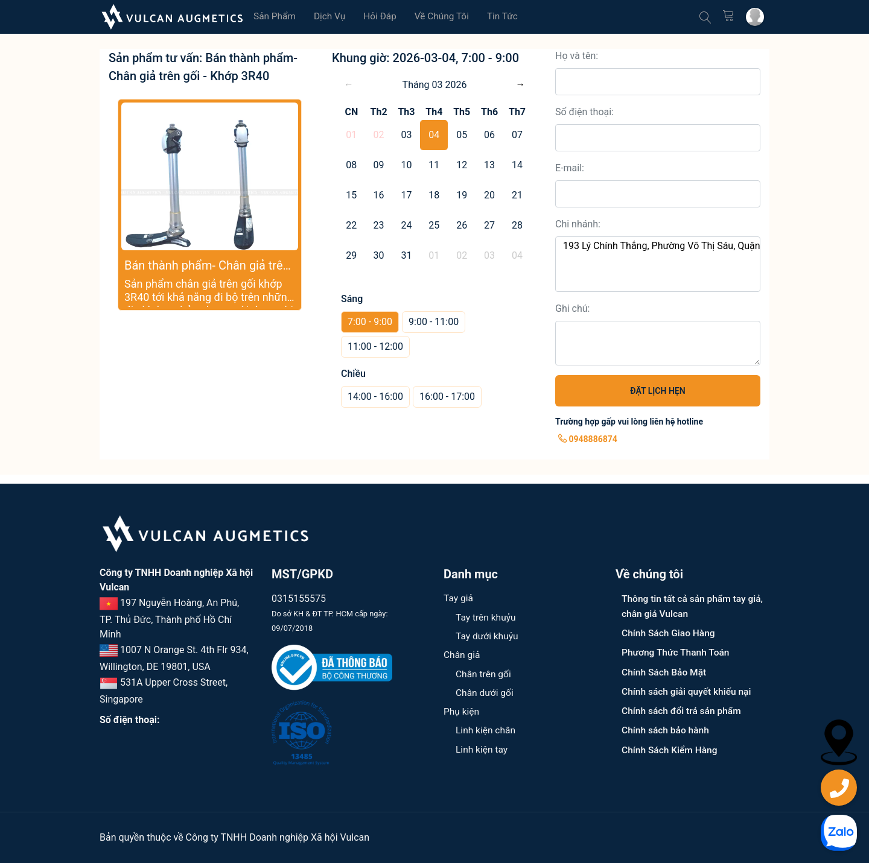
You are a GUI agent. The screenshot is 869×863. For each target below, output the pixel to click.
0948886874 (587, 439)
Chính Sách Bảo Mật (665, 671)
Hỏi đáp (383, 16)
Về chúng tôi (447, 16)
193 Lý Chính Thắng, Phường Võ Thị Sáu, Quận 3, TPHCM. (658, 246)
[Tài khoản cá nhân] (754, 17)
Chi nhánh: (577, 224)
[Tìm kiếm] (703, 17)
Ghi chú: (572, 308)
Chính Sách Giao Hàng (670, 632)
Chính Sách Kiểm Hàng (671, 748)
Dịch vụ (332, 16)
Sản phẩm (275, 16)
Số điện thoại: (584, 112)
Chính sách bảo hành (666, 729)
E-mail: (569, 168)
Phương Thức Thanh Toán (677, 651)
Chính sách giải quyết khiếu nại (688, 690)
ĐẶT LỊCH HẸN (657, 391)
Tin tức (509, 16)
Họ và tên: (576, 56)
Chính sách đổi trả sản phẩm (683, 709)
